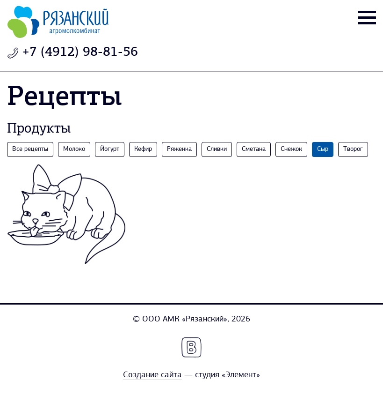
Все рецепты (30, 149)
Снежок (291, 149)
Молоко (74, 149)
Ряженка (179, 149)
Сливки (217, 149)
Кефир (143, 149)
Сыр (322, 149)
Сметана (254, 149)
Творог (353, 149)
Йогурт (109, 149)
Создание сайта (152, 375)
